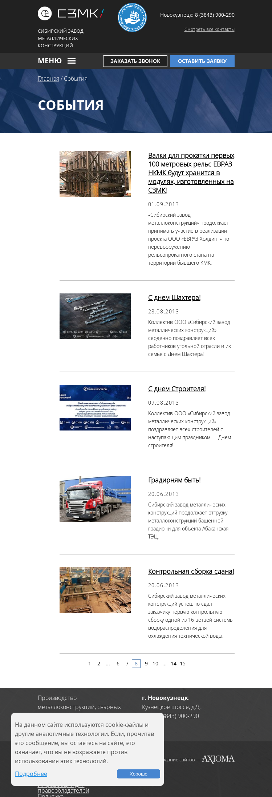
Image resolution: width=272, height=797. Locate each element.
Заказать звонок (135, 60)
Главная (48, 79)
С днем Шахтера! (174, 297)
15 (183, 663)
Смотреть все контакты (209, 29)
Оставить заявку (202, 60)
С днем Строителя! (177, 388)
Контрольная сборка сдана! (191, 571)
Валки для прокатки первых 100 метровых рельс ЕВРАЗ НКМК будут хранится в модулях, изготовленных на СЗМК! (191, 173)
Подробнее (31, 774)
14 (173, 663)
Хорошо (138, 774)
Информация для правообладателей (63, 787)
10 (155, 663)
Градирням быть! (174, 480)
